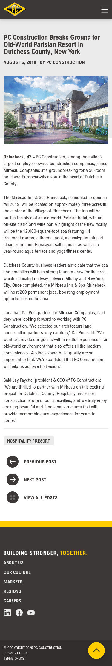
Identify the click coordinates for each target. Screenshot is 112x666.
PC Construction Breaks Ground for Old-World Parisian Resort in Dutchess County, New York (52, 44)
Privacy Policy (16, 653)
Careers (12, 601)
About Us (13, 562)
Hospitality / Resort (28, 440)
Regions (12, 591)
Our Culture (17, 572)
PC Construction (65, 62)
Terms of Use (14, 658)
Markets (13, 582)
